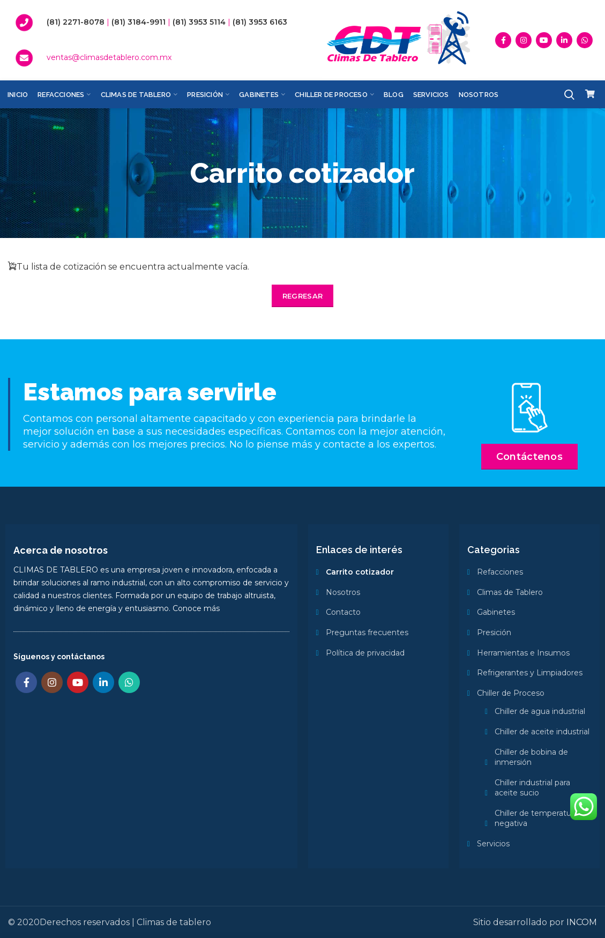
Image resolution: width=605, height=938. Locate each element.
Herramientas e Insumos (523, 653)
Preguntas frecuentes (367, 632)
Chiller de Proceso (510, 693)
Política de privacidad (365, 653)
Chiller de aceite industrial (542, 731)
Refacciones (500, 572)
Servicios (493, 843)
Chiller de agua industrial (540, 711)
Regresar (302, 296)
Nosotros (343, 592)
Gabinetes (496, 612)
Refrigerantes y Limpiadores (529, 673)
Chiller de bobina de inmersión (531, 757)
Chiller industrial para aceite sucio (532, 788)
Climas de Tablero (510, 592)
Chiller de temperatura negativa (536, 818)
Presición (494, 632)
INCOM (581, 922)
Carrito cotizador (360, 572)
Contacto (343, 612)
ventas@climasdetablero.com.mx (109, 57)
